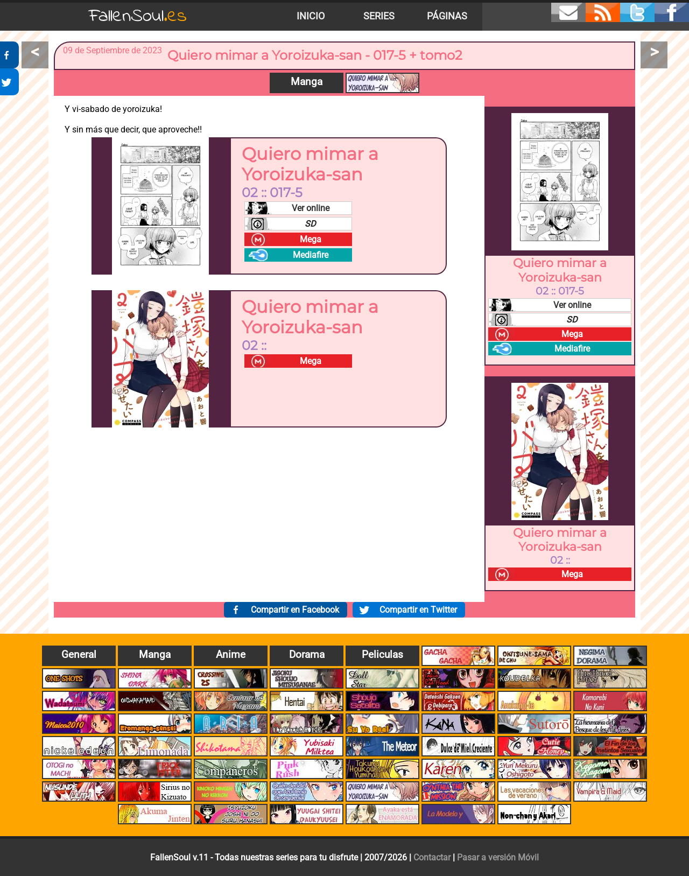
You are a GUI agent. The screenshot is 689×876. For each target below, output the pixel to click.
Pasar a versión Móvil (498, 857)
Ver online (310, 208)
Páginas (447, 16)
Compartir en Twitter (418, 610)
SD (310, 224)
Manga (306, 81)
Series (379, 16)
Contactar (432, 857)
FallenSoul (138, 16)
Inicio (311, 16)
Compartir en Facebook (295, 610)
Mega (310, 239)
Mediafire (310, 255)
